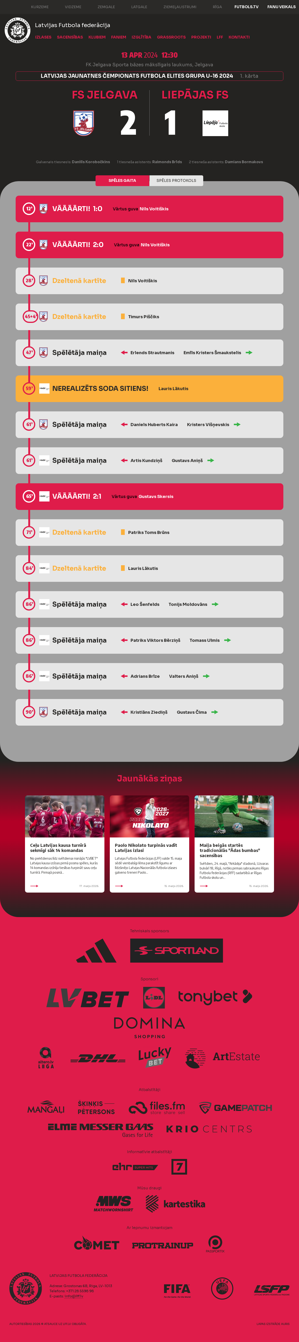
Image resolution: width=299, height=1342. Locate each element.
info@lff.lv (73, 1296)
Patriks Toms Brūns (148, 532)
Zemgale (101, 6)
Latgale (134, 6)
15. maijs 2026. (149, 886)
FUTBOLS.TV (247, 6)
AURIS (285, 1324)
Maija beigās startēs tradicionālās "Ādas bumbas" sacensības (230, 850)
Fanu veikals (281, 6)
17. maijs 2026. (64, 886)
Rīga (212, 6)
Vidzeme (68, 6)
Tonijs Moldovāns (188, 604)
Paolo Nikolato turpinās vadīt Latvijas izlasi (146, 847)
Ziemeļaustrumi (175, 6)
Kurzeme (35, 6)
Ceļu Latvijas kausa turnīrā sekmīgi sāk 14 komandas (58, 847)
